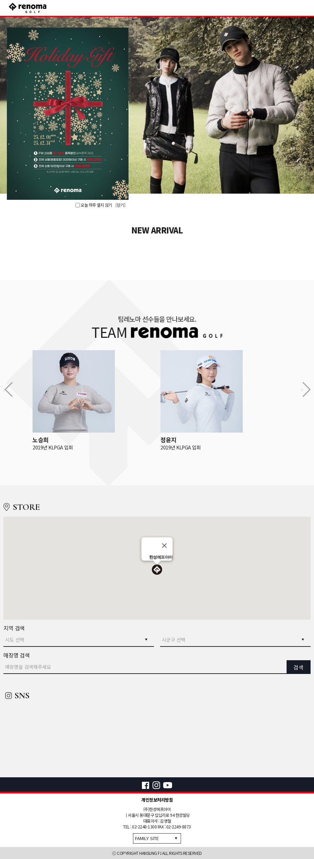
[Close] (164, 545)
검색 (298, 667)
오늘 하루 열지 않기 (93, 205)
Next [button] (301, 105)
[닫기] (120, 205)
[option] (157, 105)
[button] (157, 570)
